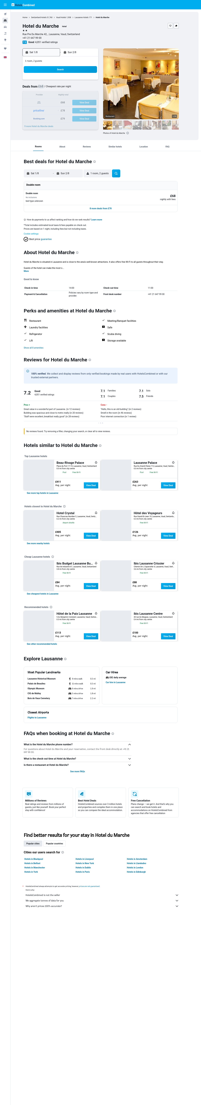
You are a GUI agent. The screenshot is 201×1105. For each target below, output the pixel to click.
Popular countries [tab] (59, 965)
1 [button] (88, 80)
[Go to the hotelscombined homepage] (23, 4)
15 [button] (88, 95)
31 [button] (51, 117)
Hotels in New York (90, 985)
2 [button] (95, 80)
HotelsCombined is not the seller (107, 1017)
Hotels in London (140, 989)
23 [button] (95, 102)
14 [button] (80, 95)
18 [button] (58, 102)
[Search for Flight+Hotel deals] (5, 33)
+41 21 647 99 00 (37, 37)
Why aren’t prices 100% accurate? (107, 1028)
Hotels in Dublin (88, 989)
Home (30, 17)
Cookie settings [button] (36, 230)
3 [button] (51, 88)
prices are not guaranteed (94, 1008)
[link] (48, 521)
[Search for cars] (5, 27)
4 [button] (58, 88)
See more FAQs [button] (82, 893)
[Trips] (5, 48)
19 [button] (66, 102)
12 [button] (66, 95)
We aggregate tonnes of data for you (107, 1022)
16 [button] (95, 95)
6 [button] (73, 88)
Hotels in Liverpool (90, 980)
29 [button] (88, 110)
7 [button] (80, 88)
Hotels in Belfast (38, 985)
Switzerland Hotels (44, 17)
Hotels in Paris (88, 993)
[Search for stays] (5, 20)
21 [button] (80, 102)
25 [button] (58, 110)
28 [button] (80, 110)
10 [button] (51, 95)
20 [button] (73, 102)
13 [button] (73, 95)
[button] (5, 4)
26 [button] (66, 110)
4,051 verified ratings (51, 42)
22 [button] (88, 102)
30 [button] (95, 110)
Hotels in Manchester (40, 989)
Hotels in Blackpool (39, 980)
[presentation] (132, 133)
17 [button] (51, 102)
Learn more (101, 216)
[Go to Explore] (5, 40)
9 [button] (95, 88)
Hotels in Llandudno (141, 985)
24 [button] (51, 110)
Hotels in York (36, 993)
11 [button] (58, 95)
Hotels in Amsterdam (142, 980)
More (31, 268)
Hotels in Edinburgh (141, 993)
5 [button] (66, 88)
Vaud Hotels (66, 17)
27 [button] (73, 110)
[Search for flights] (5, 14)
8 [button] (88, 88)
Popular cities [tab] (38, 965)
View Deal (96, 482)
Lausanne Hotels (87, 17)
